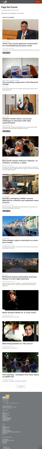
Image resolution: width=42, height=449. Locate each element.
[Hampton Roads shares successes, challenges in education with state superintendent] (20, 104)
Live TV (3, 412)
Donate (38, 1)
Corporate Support (5, 430)
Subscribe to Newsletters (6, 417)
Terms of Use (4, 442)
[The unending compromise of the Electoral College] (20, 68)
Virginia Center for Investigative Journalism (10, 80)
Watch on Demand (5, 413)
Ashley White (4, 125)
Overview (4, 426)
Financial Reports (5, 428)
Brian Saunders (5, 205)
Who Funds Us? (5, 432)
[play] (2, 447)
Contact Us (4, 433)
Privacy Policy (4, 441)
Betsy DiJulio (4, 165)
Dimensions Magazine (6, 419)
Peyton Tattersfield (5, 281)
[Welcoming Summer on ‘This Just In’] (20, 331)
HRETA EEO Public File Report (8, 440)
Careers (3, 429)
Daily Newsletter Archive (6, 418)
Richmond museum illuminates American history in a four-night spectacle (19, 278)
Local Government (6, 41)
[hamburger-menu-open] (2, 2)
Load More (21, 386)
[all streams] (40, 447)
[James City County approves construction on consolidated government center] (20, 29)
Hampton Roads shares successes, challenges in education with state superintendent (17, 121)
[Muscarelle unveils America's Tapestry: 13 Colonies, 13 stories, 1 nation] (20, 146)
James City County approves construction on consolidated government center (20, 45)
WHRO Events (5, 416)
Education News (5, 116)
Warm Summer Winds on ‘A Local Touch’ (19, 313)
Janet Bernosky (5, 245)
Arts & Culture (5, 158)
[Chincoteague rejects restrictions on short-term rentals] (20, 226)
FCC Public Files (5, 439)
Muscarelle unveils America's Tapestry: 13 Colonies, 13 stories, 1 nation (19, 162)
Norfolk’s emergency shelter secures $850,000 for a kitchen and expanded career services (20, 200)
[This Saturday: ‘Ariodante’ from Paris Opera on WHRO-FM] (20, 362)
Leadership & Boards (6, 427)
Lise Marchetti (4, 315)
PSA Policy (4, 443)
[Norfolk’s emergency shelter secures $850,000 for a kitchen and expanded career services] (20, 184)
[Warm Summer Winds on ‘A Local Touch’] (20, 300)
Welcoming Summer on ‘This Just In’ (17, 344)
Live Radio (4, 414)
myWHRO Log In (5, 420)
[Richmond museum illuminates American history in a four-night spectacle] (20, 262)
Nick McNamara (5, 48)
